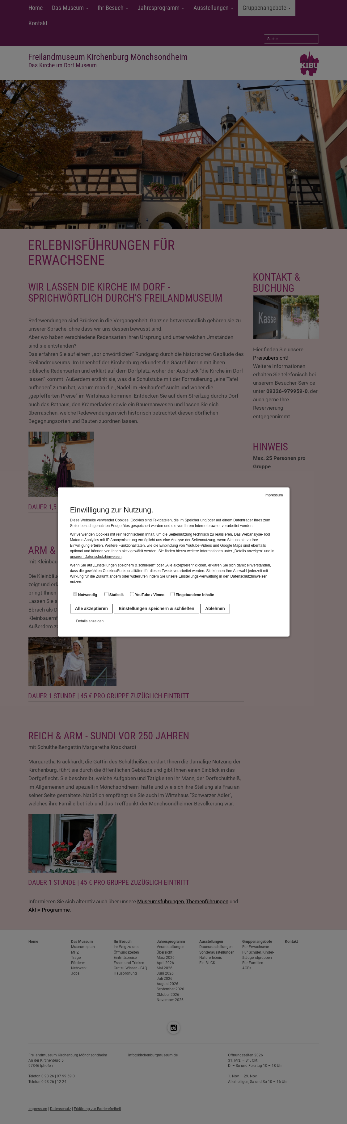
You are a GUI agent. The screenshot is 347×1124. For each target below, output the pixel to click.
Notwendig (85, 594)
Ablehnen (215, 608)
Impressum (273, 495)
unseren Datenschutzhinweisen (96, 556)
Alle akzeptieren (91, 608)
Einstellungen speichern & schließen (156, 608)
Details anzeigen (90, 621)
